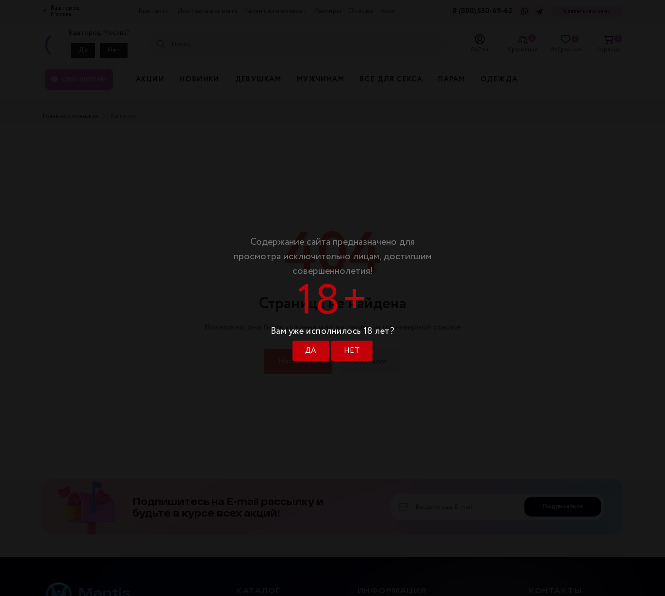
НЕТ (352, 350)
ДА (311, 350)
